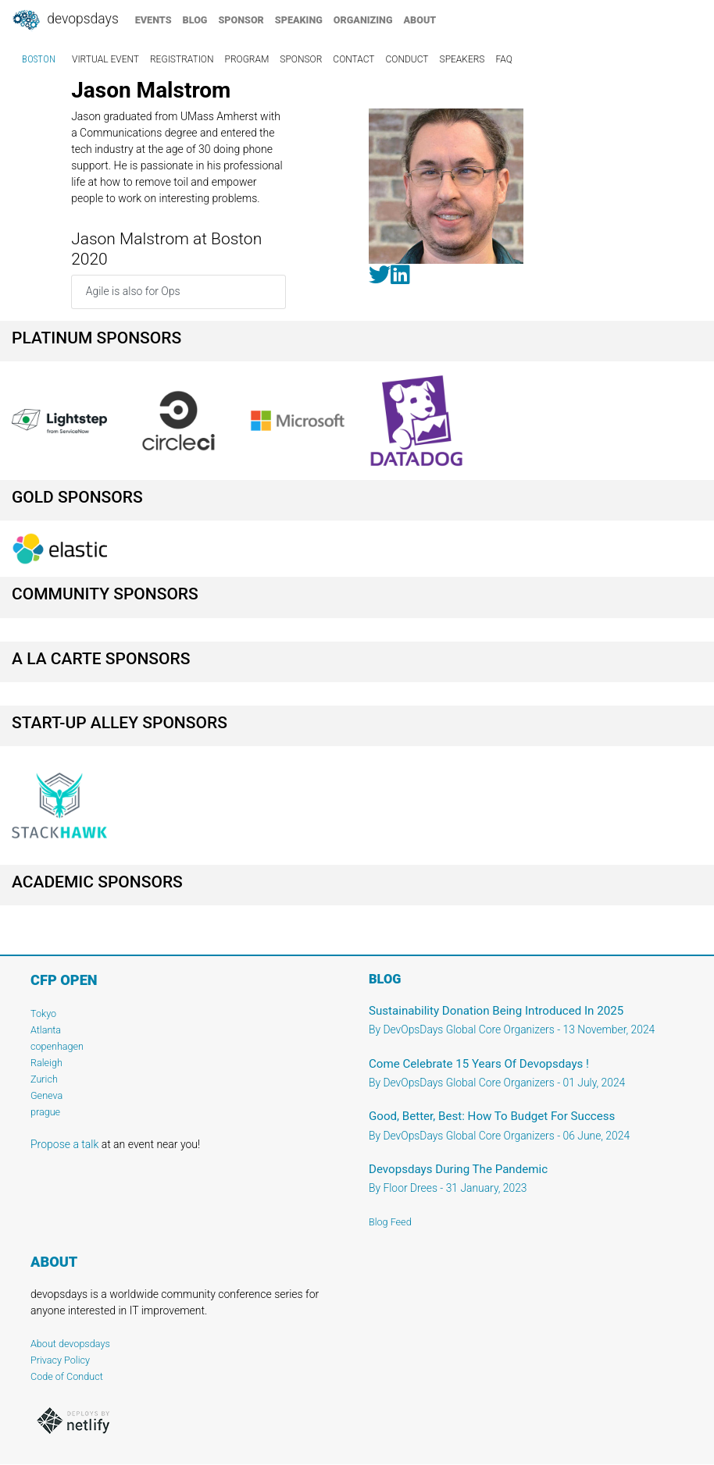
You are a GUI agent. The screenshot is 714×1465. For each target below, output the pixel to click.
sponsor (240, 20)
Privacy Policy (60, 1360)
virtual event (105, 59)
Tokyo (43, 1013)
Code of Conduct (66, 1376)
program (247, 59)
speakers (462, 59)
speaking (299, 20)
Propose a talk (64, 1144)
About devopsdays (70, 1343)
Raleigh (46, 1063)
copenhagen (57, 1046)
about (420, 20)
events (153, 20)
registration (182, 59)
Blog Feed (390, 1222)
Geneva (46, 1095)
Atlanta (45, 1030)
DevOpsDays (65, 20)
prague (45, 1112)
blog (195, 20)
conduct (407, 59)
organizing (363, 20)
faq (503, 59)
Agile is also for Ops (133, 291)
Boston (38, 59)
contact (353, 59)
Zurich (44, 1079)
